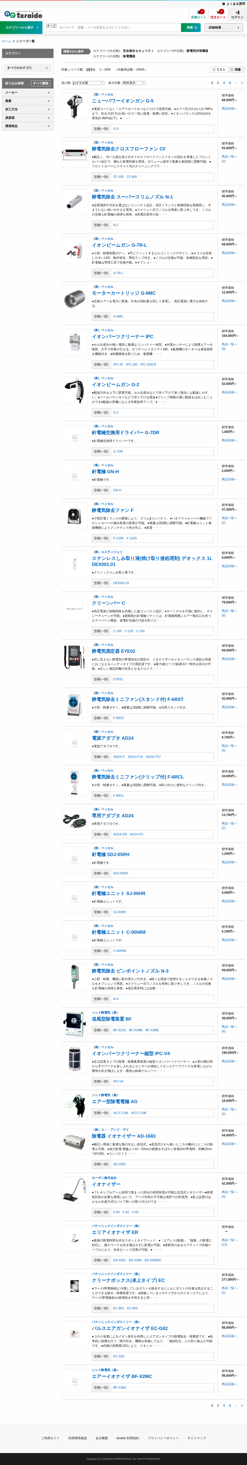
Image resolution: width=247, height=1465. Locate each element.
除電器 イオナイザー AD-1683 (124, 1136)
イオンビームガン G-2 (115, 384)
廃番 (8, 101)
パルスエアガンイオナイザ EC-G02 (130, 1328)
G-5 (115, 128)
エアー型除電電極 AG (115, 1101)
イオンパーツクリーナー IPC (122, 336)
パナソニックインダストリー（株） (116, 1226)
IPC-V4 (118, 1081)
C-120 (129, 631)
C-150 (140, 631)
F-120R (118, 538)
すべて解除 (40, 83)
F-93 (135, 1212)
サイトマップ (196, 1438)
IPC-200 (131, 364)
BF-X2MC (120, 1387)
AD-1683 (119, 1164)
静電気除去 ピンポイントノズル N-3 (130, 971)
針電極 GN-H (105, 471)
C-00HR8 (119, 950)
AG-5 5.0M (138, 1113)
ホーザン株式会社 (104, 1178)
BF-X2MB (135, 1030)
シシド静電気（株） (106, 1012)
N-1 (115, 225)
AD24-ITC (137, 834)
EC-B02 (132, 1308)
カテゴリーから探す (20, 27)
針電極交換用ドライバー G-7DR (125, 432)
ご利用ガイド (50, 1438)
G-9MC (118, 316)
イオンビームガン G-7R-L (119, 245)
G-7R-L (118, 273)
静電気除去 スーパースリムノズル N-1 (132, 196)
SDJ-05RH (120, 873)
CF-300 (118, 176)
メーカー (11, 92)
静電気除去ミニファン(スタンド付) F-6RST (138, 699)
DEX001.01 (121, 583)
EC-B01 (118, 1308)
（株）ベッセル (102, 94)
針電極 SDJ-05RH (110, 854)
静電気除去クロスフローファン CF (129, 148)
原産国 (9, 117)
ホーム (6, 41)
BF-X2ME (152, 1030)
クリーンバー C (108, 603)
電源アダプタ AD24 (113, 738)
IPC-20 (118, 364)
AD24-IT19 (135, 756)
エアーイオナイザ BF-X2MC (122, 1376)
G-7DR (118, 451)
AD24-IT (119, 756)
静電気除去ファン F (113, 510)
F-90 (116, 1212)
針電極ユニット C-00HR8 (119, 932)
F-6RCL (118, 795)
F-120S (132, 538)
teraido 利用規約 (128, 1438)
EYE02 (118, 679)
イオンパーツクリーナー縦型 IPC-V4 (131, 1053)
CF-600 (132, 176)
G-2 (115, 412)
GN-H (117, 490)
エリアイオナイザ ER (115, 1232)
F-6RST (118, 718)
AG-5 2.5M (120, 1113)
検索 (190, 27)
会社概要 (102, 1438)
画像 (238, 69)
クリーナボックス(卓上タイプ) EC (128, 1280)
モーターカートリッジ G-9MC (124, 293)
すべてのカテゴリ (19, 67)
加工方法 (11, 109)
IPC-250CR (148, 364)
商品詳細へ (229, 108)
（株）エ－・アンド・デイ (110, 1129)
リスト (221, 69)
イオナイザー (106, 1184)
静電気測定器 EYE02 (113, 651)
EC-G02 (118, 1356)
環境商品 (11, 126)
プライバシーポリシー (163, 1438)
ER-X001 (119, 1260)
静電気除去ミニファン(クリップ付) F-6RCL (138, 776)
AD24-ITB (120, 834)
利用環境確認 (77, 1438)
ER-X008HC (153, 1260)
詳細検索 (215, 27)
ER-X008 (135, 1260)
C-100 (117, 631)
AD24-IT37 (153, 756)
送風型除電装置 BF (112, 1019)
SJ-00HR (119, 912)
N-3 (115, 999)
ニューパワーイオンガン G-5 (123, 100)
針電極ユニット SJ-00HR (118, 893)
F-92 (126, 1212)
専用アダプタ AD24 (113, 815)
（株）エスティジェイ (107, 552)
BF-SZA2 (119, 1030)
